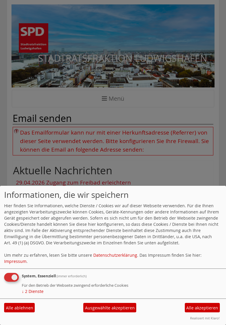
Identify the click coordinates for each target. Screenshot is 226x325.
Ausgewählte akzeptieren (110, 308)
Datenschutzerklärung (115, 255)
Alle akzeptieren (202, 308)
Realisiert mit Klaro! (205, 318)
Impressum (15, 261)
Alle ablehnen (19, 308)
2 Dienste (33, 291)
